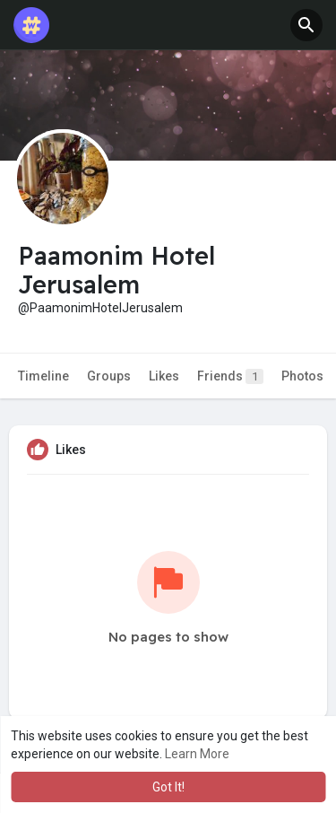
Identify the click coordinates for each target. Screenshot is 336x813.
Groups (109, 376)
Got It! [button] (168, 787)
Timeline (43, 376)
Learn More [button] (197, 754)
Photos (302, 376)
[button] (306, 25)
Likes (164, 376)
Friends (230, 376)
